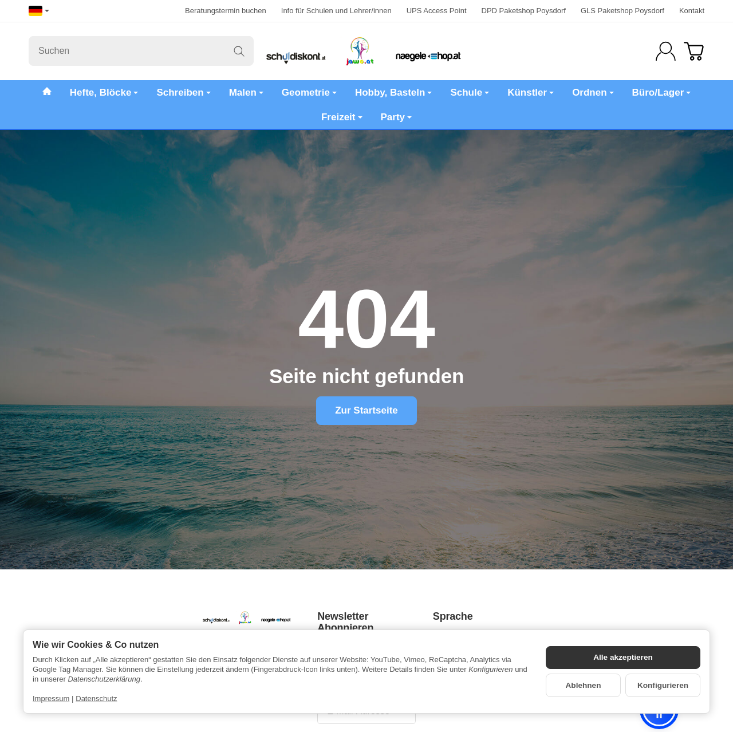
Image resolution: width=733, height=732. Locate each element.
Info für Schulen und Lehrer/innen (336, 10)
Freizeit (341, 117)
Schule (469, 92)
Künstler (530, 92)
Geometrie (309, 92)
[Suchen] (141, 51)
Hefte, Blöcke (104, 92)
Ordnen (592, 92)
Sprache (453, 616)
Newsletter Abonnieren (345, 622)
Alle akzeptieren (623, 657)
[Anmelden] (665, 51)
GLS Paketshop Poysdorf (622, 10)
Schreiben (183, 92)
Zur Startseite (366, 410)
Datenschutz (96, 698)
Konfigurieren (662, 685)
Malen (246, 92)
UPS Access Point (437, 10)
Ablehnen (583, 685)
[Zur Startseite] (366, 51)
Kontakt (691, 10)
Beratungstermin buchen (225, 10)
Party (396, 117)
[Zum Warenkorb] (693, 51)
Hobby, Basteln (393, 92)
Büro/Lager (661, 92)
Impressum (51, 698)
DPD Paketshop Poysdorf (524, 10)
